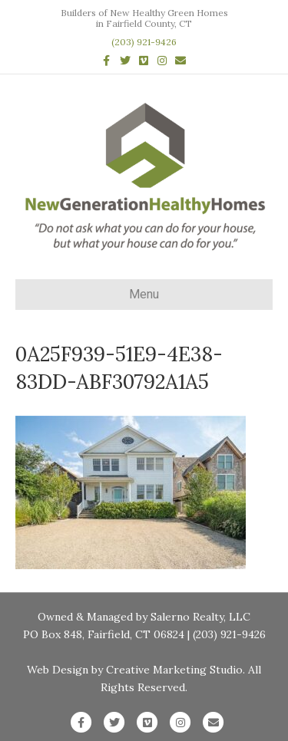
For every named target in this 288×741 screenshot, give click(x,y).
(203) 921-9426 (144, 42)
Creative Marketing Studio (174, 670)
